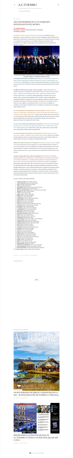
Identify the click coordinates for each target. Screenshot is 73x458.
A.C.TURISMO (27, 5)
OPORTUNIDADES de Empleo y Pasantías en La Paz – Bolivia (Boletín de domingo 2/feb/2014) (36, 393)
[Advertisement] (36, 314)
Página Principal (24, 11)
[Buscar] (58, 4)
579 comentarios (23, 397)
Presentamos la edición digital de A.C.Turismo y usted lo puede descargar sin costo (36, 437)
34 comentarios (23, 443)
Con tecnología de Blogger (36, 453)
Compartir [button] (16, 255)
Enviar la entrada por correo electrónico (29, 255)
